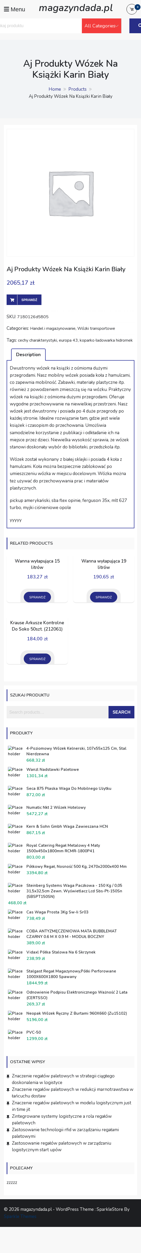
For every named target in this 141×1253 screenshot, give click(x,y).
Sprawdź (29, 300)
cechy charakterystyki (37, 340)
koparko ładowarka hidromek (106, 340)
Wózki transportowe (96, 328)
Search (121, 712)
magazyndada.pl (76, 7)
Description (28, 355)
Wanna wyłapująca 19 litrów (103, 564)
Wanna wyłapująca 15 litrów (37, 564)
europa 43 (68, 340)
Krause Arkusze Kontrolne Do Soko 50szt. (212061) (37, 626)
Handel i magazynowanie (53, 328)
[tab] (28, 355)
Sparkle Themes (20, 1216)
